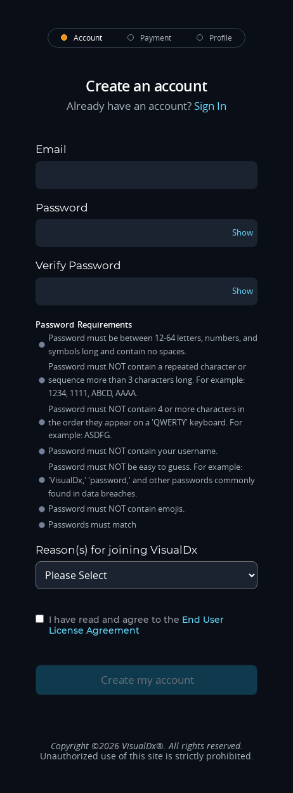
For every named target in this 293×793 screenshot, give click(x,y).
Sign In (210, 106)
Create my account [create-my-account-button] (136, 679)
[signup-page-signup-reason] (146, 575)
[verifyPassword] (146, 291)
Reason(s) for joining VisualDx (116, 550)
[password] (146, 233)
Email (51, 149)
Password (62, 208)
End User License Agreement (136, 625)
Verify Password (78, 266)
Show (242, 232)
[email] (146, 175)
